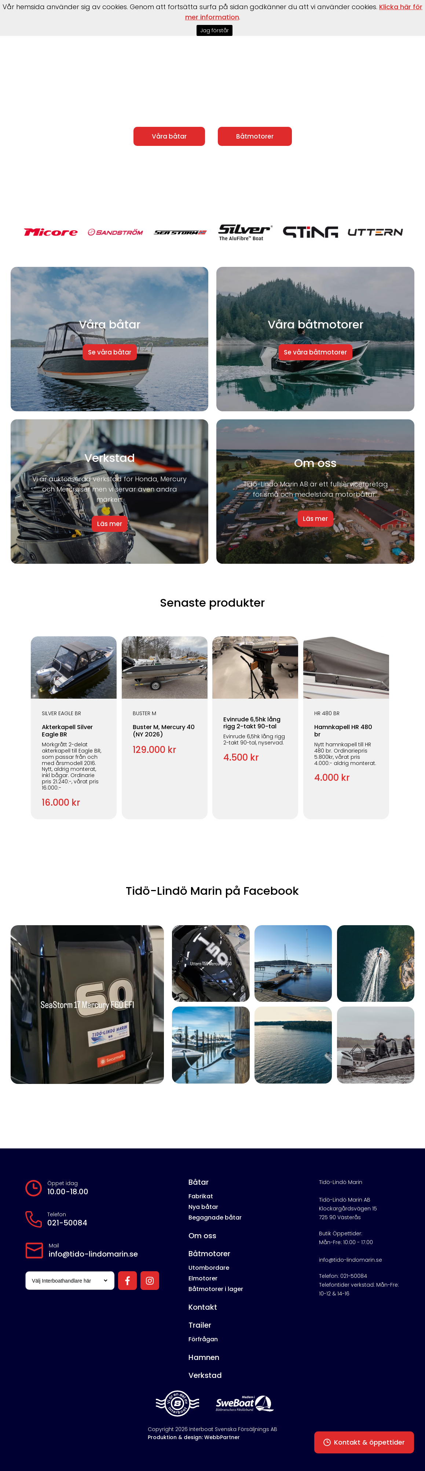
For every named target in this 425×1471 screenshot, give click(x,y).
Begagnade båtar (215, 1217)
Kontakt (202, 1307)
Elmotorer (202, 1278)
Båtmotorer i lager (215, 1289)
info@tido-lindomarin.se (93, 1254)
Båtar (198, 1182)
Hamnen (203, 1357)
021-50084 (67, 1223)
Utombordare (208, 1268)
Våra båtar (169, 136)
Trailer (199, 1325)
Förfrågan (203, 1339)
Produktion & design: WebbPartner (194, 1437)
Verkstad (205, 1375)
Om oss (202, 1235)
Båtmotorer (255, 136)
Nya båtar (203, 1207)
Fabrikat (200, 1196)
